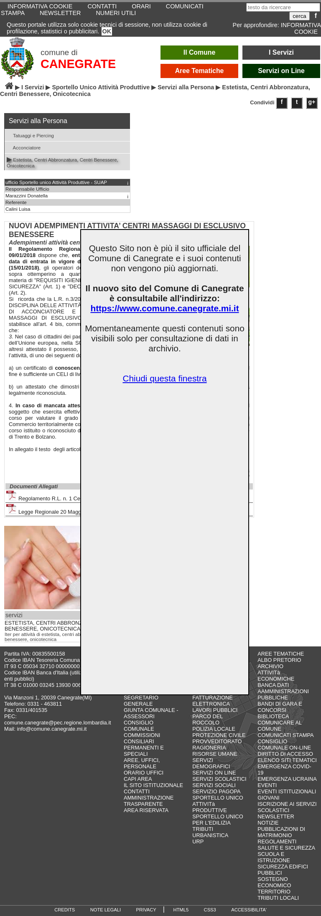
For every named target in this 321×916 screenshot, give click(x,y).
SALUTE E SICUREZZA (286, 848)
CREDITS (64, 909)
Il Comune (199, 52)
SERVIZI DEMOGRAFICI (211, 763)
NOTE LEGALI (105, 909)
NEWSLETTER (60, 13)
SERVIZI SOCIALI (214, 785)
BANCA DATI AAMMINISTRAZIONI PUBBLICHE (283, 691)
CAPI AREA (138, 779)
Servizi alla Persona (186, 87)
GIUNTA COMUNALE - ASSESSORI (151, 713)
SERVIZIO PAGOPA (216, 791)
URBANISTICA (210, 835)
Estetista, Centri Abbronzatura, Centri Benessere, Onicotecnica (62, 162)
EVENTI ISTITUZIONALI (286, 791)
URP (198, 841)
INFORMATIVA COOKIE (301, 28)
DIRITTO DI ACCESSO (285, 754)
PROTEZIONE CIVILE (218, 735)
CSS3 (210, 909)
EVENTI (267, 785)
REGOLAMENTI (276, 841)
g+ (312, 101)
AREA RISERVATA (146, 810)
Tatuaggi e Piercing (30, 135)
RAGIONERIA (209, 747)
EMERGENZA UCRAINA (287, 779)
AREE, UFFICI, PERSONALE (142, 763)
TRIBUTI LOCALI (278, 898)
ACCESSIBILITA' (249, 909)
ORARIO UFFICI (143, 773)
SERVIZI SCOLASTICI (219, 779)
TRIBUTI (202, 829)
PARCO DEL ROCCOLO (207, 719)
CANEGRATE (78, 64)
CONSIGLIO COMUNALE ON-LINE (284, 744)
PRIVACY (146, 909)
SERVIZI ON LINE (214, 773)
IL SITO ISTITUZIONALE (153, 785)
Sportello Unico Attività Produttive (101, 87)
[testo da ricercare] (283, 7)
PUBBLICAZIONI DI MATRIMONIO (281, 832)
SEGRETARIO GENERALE (141, 700)
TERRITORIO (273, 891)
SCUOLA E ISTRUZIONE (273, 857)
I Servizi (281, 52)
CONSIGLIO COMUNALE (139, 725)
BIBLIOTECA (273, 716)
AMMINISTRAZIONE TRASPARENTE (148, 801)
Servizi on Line (281, 70)
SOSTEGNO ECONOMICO (274, 882)
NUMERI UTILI (116, 13)
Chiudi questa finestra (164, 378)
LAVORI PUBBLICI (214, 710)
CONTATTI (137, 791)
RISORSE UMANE (214, 754)
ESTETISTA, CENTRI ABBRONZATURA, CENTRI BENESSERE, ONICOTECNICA (63, 626)
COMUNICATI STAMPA (285, 735)
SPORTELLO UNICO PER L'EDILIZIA (217, 819)
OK (107, 31)
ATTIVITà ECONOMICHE (275, 675)
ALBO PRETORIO (279, 660)
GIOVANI (268, 798)
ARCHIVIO (270, 666)
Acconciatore (24, 147)
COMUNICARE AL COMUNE (279, 725)
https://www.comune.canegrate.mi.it (164, 308)
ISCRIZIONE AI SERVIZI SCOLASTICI (286, 807)
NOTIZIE (267, 823)
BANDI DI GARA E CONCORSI (279, 707)
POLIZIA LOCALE (213, 729)
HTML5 (181, 909)
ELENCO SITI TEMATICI (287, 760)
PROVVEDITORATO (217, 741)
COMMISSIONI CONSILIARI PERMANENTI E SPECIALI (144, 744)
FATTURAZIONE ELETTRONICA (212, 700)
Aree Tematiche (199, 70)
